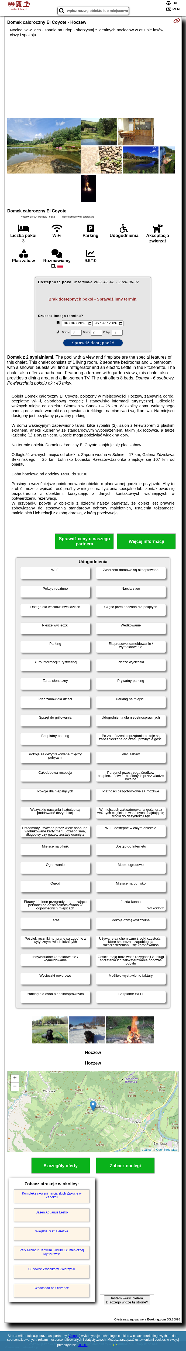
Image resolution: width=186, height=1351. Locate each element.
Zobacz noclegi (125, 1165)
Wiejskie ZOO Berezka (51, 1231)
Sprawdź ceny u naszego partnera (84, 541)
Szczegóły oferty (61, 1165)
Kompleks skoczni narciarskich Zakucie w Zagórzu (51, 1195)
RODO (82, 1345)
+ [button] (15, 1079)
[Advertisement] (93, 78)
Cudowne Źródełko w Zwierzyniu (51, 1269)
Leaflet (146, 1149)
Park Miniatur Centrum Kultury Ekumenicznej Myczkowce (51, 1252)
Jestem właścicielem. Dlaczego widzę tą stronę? (127, 1300)
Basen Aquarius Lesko (52, 1212)
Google (74, 1336)
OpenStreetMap (166, 1149)
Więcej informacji (146, 541)
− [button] (15, 1087)
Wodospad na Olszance (52, 1288)
